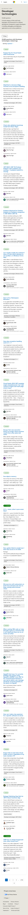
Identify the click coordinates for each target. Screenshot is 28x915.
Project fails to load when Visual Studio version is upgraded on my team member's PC (13, 754)
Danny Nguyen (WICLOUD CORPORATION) (12, 701)
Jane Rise (8, 741)
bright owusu (9, 695)
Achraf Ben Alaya (10, 828)
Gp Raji (8, 364)
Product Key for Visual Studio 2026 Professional (12, 53)
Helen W (8, 657)
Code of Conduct (15, 908)
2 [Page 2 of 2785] (9, 880)
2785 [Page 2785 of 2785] (21, 880)
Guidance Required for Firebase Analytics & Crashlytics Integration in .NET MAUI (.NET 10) (13, 212)
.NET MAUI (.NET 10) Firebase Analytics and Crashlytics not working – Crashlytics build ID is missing (13, 169)
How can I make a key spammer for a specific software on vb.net (13, 715)
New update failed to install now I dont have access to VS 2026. (13, 548)
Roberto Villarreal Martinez (12, 567)
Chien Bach (8, 617)
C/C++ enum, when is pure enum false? (13, 510)
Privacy (16, 904)
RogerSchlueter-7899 (11, 322)
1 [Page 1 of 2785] (6, 880)
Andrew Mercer (9, 108)
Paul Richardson (10, 68)
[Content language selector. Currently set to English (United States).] (10, 891)
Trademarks (5, 910)
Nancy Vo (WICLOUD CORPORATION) (15, 241)
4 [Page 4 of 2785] (16, 880)
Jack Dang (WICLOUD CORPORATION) (11, 285)
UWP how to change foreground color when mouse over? (13, 840)
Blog (4, 904)
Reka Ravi (8, 193)
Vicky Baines (9, 457)
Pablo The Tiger (10, 150)
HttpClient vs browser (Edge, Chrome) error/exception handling (14, 85)
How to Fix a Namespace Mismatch (11, 298)
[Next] (14, 883)
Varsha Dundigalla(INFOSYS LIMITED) (15, 199)
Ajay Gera (8, 411)
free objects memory (9, 476)
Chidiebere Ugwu (10, 822)
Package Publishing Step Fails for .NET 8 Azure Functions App (13, 797)
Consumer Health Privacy (9, 906)
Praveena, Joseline (10, 779)
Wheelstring (9, 531)
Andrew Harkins (10, 612)
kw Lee (7, 864)
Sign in (25, 2)
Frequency (8, 735)
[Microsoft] (14, 2)
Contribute (10, 904)
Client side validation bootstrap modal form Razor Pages (13, 125)
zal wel (7, 490)
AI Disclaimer (6, 901)
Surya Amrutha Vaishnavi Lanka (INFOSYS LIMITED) (13, 371)
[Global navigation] (1, 2)
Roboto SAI (9, 572)
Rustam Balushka (10, 279)
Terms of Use (6, 908)
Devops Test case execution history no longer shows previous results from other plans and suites (13, 432)
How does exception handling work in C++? (12, 342)
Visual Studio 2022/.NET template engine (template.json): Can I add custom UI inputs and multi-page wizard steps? (13, 385)
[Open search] (21, 2)
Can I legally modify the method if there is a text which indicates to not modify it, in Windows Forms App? (13, 255)
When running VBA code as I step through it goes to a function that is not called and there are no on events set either (13, 631)
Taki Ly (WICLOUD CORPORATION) (14, 662)
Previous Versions (15, 901)
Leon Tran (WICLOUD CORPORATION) (15, 784)
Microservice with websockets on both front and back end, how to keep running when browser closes (13, 586)
